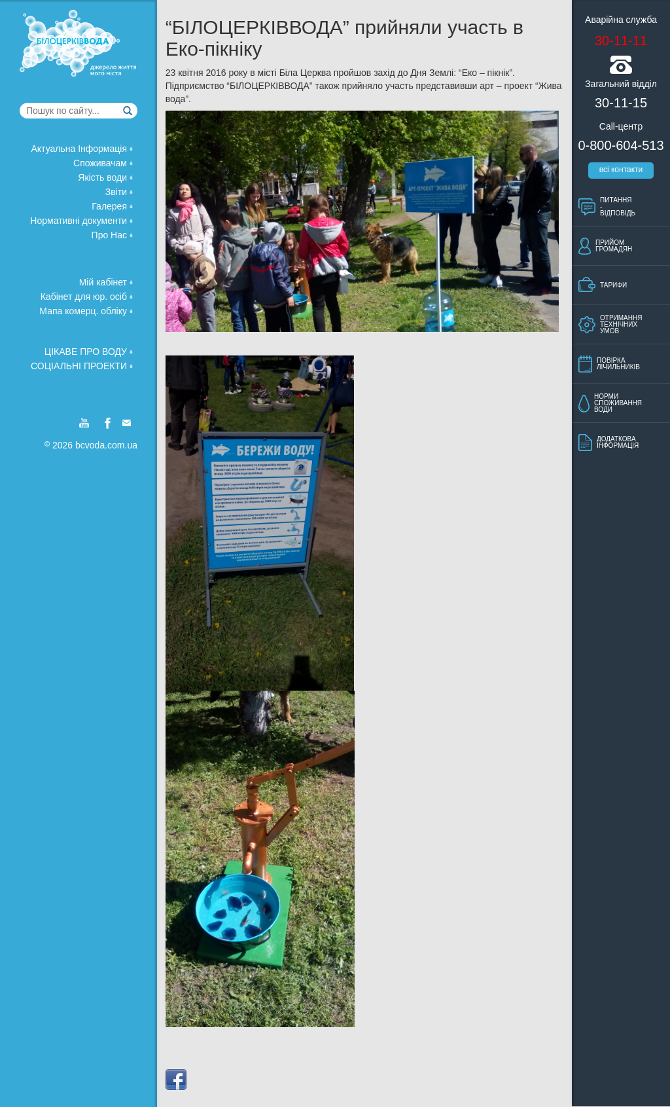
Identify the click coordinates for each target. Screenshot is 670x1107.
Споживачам (103, 162)
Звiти (119, 191)
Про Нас (112, 234)
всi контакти (621, 169)
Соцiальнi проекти (82, 365)
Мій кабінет (106, 281)
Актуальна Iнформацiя (82, 148)
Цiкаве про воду (88, 351)
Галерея (112, 205)
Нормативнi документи (81, 220)
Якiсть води (105, 177)
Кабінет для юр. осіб (87, 296)
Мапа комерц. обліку (86, 310)
